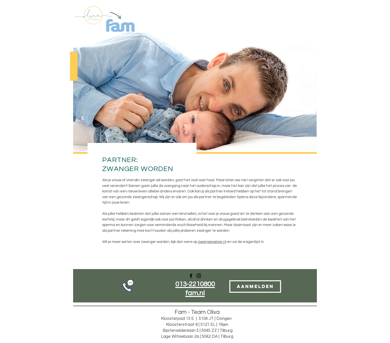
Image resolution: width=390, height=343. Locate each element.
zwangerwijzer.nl (212, 242)
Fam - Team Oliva (197, 312)
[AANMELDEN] (255, 286)
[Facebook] (191, 276)
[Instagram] (199, 276)
